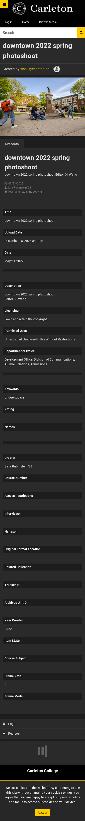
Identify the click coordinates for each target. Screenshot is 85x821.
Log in (8, 22)
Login (10, 724)
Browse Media (48, 22)
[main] (42, 401)
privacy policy (70, 797)
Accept (42, 812)
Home (25, 22)
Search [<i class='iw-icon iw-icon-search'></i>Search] (81, 32)
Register (11, 733)
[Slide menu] (4, 4)
